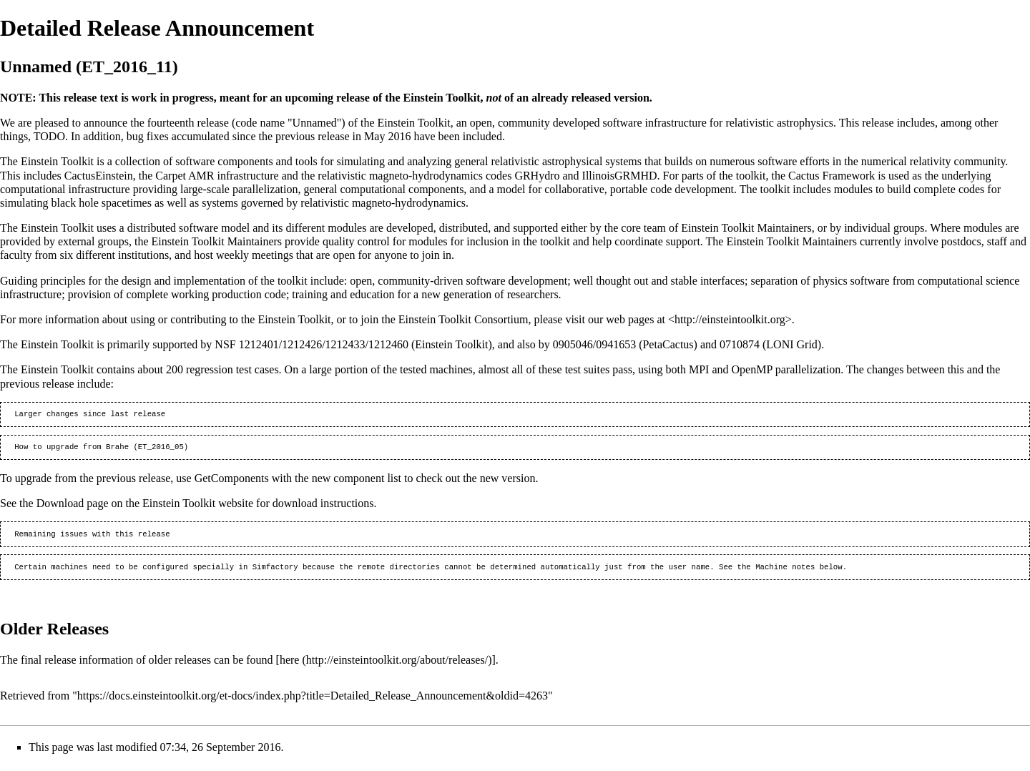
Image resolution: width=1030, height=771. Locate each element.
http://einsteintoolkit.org (730, 319)
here (290, 665)
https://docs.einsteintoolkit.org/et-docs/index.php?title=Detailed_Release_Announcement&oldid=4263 (312, 701)
